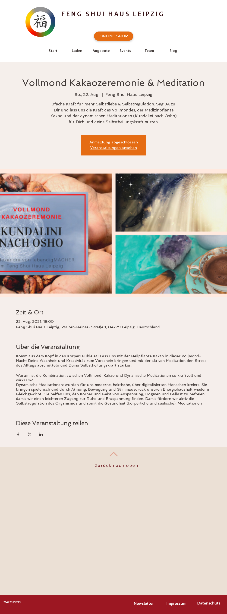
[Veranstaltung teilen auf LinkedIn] (41, 434)
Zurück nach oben (117, 465)
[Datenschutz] (208, 603)
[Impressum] (176, 603)
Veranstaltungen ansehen (113, 148)
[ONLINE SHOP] (113, 36)
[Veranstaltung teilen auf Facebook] (18, 434)
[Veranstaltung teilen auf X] (29, 434)
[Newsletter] (143, 603)
